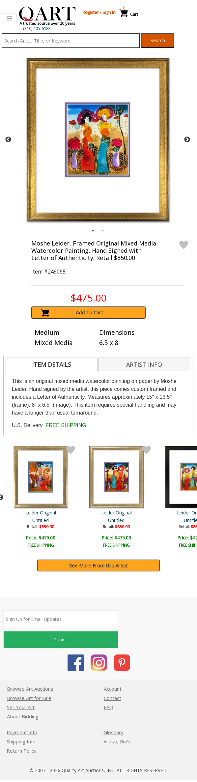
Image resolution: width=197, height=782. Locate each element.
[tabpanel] (98, 139)
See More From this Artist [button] (98, 565)
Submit (61, 640)
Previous (8, 139)
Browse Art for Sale (29, 698)
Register (90, 12)
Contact (112, 698)
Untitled (41, 520)
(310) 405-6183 (37, 28)
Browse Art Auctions (30, 688)
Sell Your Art (21, 707)
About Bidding (23, 716)
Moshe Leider (41, 512)
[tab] (52, 365)
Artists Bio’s (117, 741)
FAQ (108, 707)
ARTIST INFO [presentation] (144, 364)
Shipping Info (21, 741)
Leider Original (155, 512)
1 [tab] (93, 230)
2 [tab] (102, 230)
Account (113, 688)
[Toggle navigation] (9, 18)
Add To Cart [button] (89, 312)
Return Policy (22, 750)
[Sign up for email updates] (61, 619)
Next (187, 139)
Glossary (113, 732)
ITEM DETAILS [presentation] (51, 364)
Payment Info (22, 732)
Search (158, 40)
